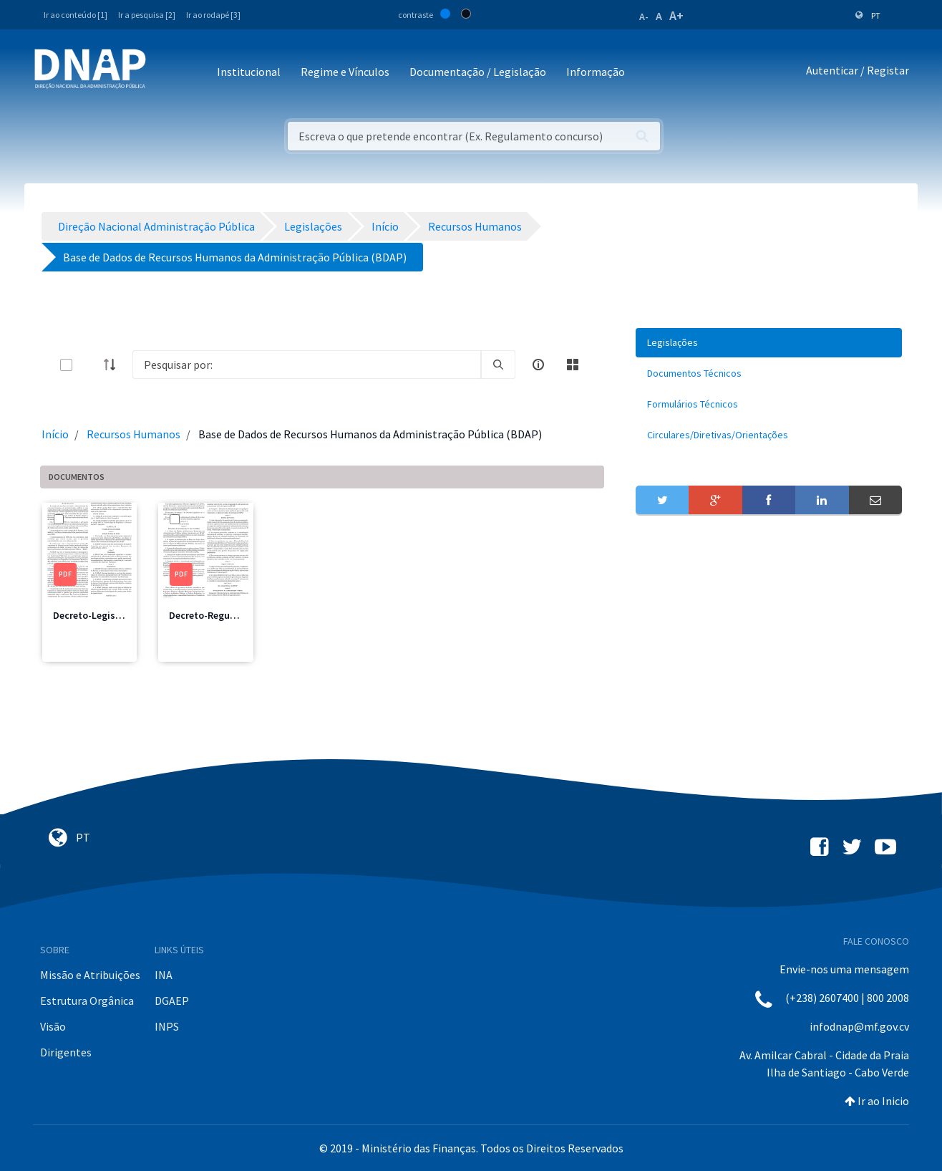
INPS (167, 1026)
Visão (53, 1026)
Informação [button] (595, 71)
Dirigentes (66, 1052)
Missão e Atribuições (90, 975)
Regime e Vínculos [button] (345, 71)
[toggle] (89, 365)
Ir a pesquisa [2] (146, 14)
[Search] (306, 364)
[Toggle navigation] (166, 73)
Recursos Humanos (133, 434)
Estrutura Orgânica (87, 1000)
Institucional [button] (249, 71)
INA (164, 975)
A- (644, 16)
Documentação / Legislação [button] (477, 71)
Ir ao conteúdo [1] (75, 14)
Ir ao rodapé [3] (213, 14)
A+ (676, 15)
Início (55, 434)
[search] (498, 364)
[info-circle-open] (538, 364)
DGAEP (172, 1000)
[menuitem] (769, 342)
